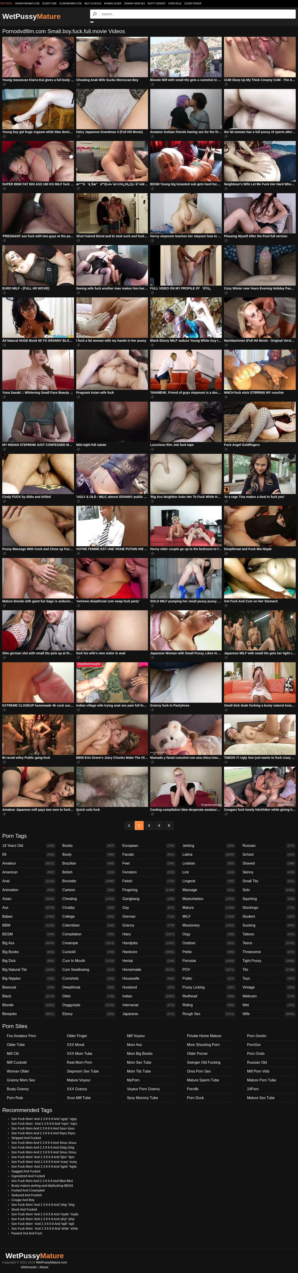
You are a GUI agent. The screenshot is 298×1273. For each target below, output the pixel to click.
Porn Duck (195, 1098)
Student (269, 916)
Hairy (149, 934)
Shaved (269, 863)
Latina (209, 854)
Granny (149, 925)
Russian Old (257, 1062)
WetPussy (31, 16)
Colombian (89, 925)
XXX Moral (75, 1045)
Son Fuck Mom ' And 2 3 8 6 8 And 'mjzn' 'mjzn (44, 1123)
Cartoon (89, 890)
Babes (29, 916)
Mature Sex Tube (261, 1098)
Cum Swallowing (89, 969)
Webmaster (29, 1267)
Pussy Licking (209, 987)
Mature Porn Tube (261, 1080)
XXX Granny (77, 1089)
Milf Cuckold (92, 3)
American (29, 872)
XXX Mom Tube (79, 1053)
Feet (149, 863)
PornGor (254, 1045)
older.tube (49, 3)
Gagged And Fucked (25, 1171)
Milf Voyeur (136, 1036)
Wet (269, 1005)
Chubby (89, 907)
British (89, 872)
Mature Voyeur (79, 1080)
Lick (209, 872)
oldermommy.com (70, 3)
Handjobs (149, 943)
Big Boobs (29, 952)
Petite (209, 952)
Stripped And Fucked (26, 1138)
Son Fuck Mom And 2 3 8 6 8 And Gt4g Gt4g (42, 1147)
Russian (269, 845)
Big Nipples (29, 978)
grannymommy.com (27, 3)
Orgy (209, 934)
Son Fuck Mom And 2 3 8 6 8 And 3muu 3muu (43, 1152)
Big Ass (29, 943)
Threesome (269, 952)
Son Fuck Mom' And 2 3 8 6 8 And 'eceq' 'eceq (44, 1162)
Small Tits (269, 881)
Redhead (209, 996)
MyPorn (133, 1080)
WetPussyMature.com (51, 1262)
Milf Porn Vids (258, 1071)
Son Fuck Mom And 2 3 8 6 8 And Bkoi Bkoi (42, 1181)
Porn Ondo (255, 1053)
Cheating (89, 899)
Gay (149, 907)
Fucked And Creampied (27, 1190)
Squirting (269, 899)
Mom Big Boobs (140, 1053)
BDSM (29, 934)
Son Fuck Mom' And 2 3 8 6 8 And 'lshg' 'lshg (42, 1204)
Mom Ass (134, 1045)
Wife (269, 1014)
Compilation (89, 934)
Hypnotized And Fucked (28, 1176)
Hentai (149, 961)
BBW (29, 925)
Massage (209, 890)
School (269, 854)
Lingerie (209, 881)
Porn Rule (175, 3)
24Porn (253, 1089)
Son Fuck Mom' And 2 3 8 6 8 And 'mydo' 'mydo (45, 1214)
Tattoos (269, 934)
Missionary (209, 925)
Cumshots (89, 978)
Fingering (149, 890)
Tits (269, 969)
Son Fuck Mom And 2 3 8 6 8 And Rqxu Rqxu (43, 1133)
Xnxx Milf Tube (79, 1098)
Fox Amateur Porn (21, 1036)
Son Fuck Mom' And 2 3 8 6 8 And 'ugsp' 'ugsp (44, 1119)
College (89, 916)
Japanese (149, 1014)
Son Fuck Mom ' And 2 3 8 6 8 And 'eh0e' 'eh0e (44, 1228)
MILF (209, 916)
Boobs (89, 845)
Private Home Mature (204, 1036)
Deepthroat (89, 987)
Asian (29, 899)
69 (29, 854)
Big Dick (29, 961)
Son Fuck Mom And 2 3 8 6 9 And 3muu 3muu (43, 1142)
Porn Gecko (256, 1036)
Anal (29, 881)
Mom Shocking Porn (203, 1045)
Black (29, 996)
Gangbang (149, 899)
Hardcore (149, 952)
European (149, 845)
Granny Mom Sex (134, 3)
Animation (29, 890)
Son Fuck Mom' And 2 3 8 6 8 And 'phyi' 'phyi (42, 1219)
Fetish (149, 881)
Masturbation (209, 899)
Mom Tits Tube (139, 1071)
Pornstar (209, 961)
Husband (149, 987)
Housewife (149, 978)
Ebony (89, 1014)
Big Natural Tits (29, 969)
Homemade (149, 969)
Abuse (44, 1267)
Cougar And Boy (22, 1200)
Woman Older (112, 3)
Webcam (269, 996)
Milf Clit (13, 1053)
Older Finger (192, 3)
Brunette (89, 881)
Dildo (89, 996)
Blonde (29, 1005)
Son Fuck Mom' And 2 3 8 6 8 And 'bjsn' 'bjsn (42, 1157)
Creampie (89, 943)
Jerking (209, 845)
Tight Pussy (269, 961)
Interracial (149, 1005)
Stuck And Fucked (24, 1209)
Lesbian (209, 863)
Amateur (29, 863)
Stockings (269, 907)
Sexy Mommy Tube (142, 1098)
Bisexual (29, 987)
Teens (269, 943)
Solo (269, 890)
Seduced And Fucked (26, 1195)
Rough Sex (209, 1014)
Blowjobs (29, 1014)
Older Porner (197, 1053)
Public (209, 978)
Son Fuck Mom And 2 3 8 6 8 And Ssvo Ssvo (43, 1128)
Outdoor (209, 943)
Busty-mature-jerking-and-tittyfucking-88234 (42, 1185)
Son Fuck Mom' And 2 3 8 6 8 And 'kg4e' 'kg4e (44, 1166)
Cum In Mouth (89, 961)
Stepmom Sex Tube (83, 1071)
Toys (269, 978)
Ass (29, 907)
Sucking (269, 925)
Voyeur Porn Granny (143, 1089)
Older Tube (16, 1045)
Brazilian (89, 863)
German (149, 916)
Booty (89, 854)
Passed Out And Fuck (26, 1233)
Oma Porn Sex (199, 1071)
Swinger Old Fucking (204, 1062)
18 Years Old (29, 845)
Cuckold (89, 952)
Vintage (269, 987)
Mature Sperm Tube (203, 1080)
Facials (149, 854)
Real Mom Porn (79, 1062)
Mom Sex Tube (139, 1062)
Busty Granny (157, 3)
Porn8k (193, 1089)
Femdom (149, 872)
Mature (209, 907)
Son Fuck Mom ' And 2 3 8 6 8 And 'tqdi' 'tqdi (42, 1224)
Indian (149, 996)
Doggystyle (89, 1005)
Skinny (269, 872)
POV (209, 969)
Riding (209, 1005)
